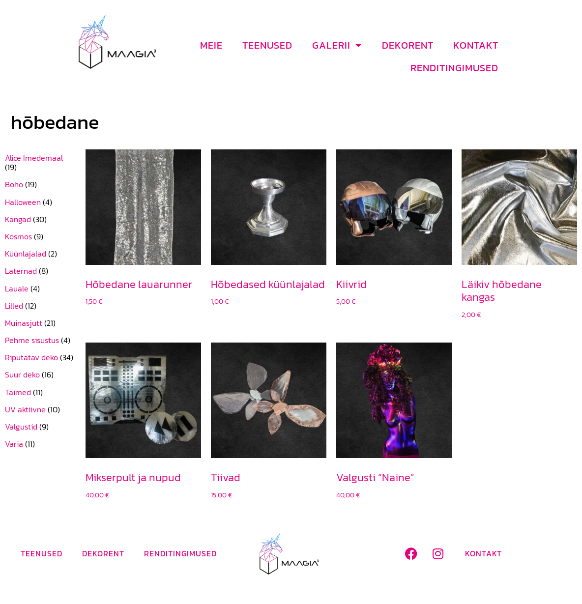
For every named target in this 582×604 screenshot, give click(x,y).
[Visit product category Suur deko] (40, 374)
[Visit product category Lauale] (40, 288)
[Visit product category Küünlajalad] (40, 253)
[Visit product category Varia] (40, 444)
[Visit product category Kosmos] (40, 236)
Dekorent (408, 45)
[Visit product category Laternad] (40, 271)
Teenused (267, 45)
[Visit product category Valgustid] (40, 426)
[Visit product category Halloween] (40, 202)
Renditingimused (454, 67)
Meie (211, 45)
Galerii (337, 45)
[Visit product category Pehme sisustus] (40, 340)
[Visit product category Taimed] (40, 392)
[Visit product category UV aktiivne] (40, 409)
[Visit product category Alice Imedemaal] (40, 162)
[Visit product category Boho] (40, 184)
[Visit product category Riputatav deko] (40, 357)
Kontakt (475, 45)
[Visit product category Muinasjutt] (40, 323)
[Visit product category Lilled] (40, 306)
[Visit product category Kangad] (40, 219)
